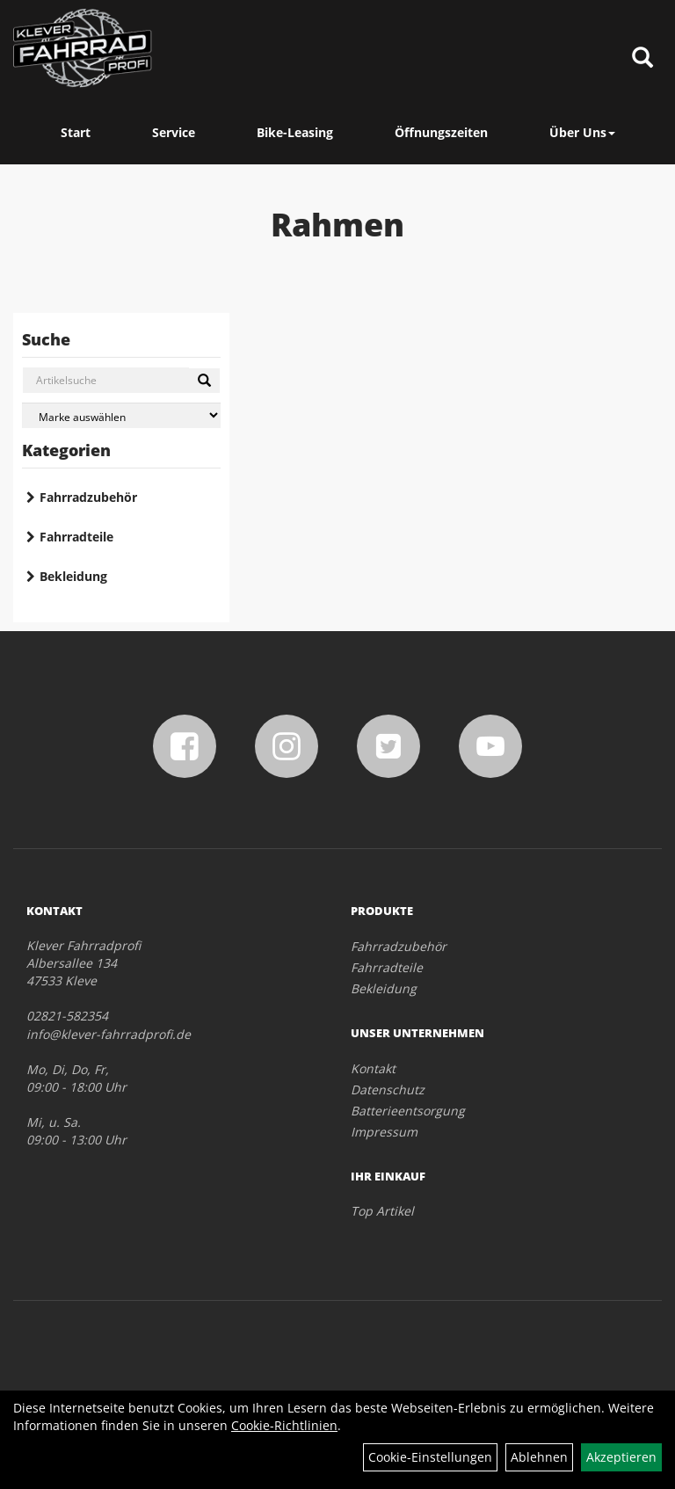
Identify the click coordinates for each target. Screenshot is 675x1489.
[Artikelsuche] (642, 58)
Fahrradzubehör (88, 497)
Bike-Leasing (295, 132)
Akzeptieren (621, 1457)
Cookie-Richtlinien (284, 1425)
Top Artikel (382, 1210)
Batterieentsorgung (408, 1110)
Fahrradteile (76, 536)
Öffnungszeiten (441, 132)
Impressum (384, 1131)
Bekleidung (73, 576)
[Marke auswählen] (121, 415)
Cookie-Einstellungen (430, 1457)
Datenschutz (388, 1089)
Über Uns (582, 132)
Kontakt (373, 1068)
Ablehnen (539, 1457)
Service (173, 132)
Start (76, 132)
